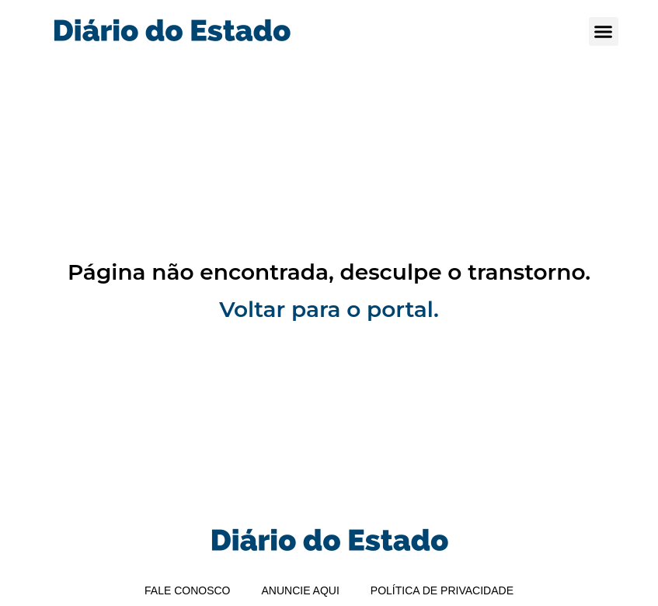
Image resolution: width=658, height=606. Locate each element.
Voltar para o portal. (329, 309)
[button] (603, 32)
